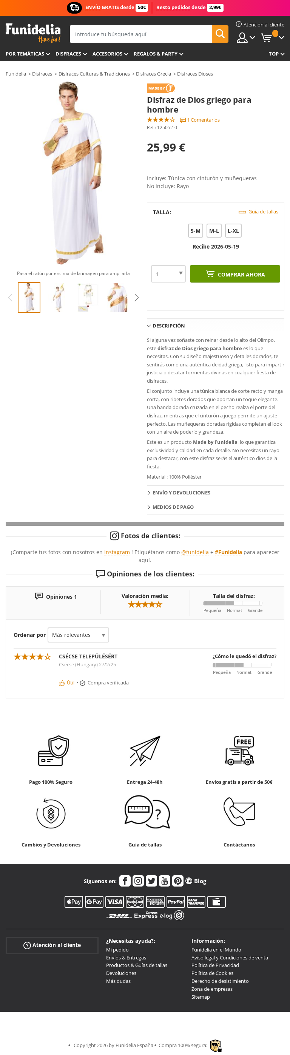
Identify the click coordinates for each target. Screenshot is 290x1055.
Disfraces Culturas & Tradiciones (94, 73)
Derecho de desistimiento (220, 981)
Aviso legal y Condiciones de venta (229, 957)
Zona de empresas (212, 988)
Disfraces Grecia (153, 73)
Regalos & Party (155, 53)
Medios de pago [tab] (173, 507)
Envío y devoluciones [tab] (181, 492)
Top (274, 53)
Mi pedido (117, 949)
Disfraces (68, 53)
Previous (10, 297)
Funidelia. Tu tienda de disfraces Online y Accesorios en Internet (33, 33)
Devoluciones (121, 973)
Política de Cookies (212, 973)
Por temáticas (25, 53)
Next (136, 297)
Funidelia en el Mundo (216, 949)
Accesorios (107, 53)
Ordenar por (30, 634)
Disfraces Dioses (195, 73)
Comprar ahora (240, 274)
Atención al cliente (52, 945)
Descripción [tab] (169, 325)
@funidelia (195, 552)
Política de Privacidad (215, 965)
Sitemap (200, 996)
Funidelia (16, 73)
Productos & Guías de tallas (136, 965)
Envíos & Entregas (126, 957)
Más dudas (118, 981)
